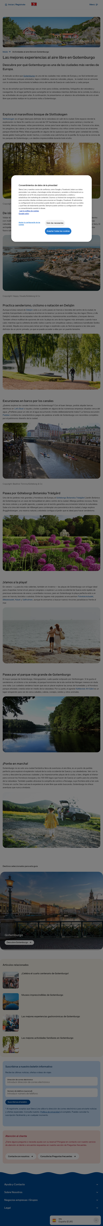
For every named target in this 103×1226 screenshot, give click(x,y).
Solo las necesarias (55, 223)
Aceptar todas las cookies (58, 231)
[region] (51, 208)
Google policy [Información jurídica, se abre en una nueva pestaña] (24, 214)
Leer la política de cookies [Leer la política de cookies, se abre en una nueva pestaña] (29, 211)
